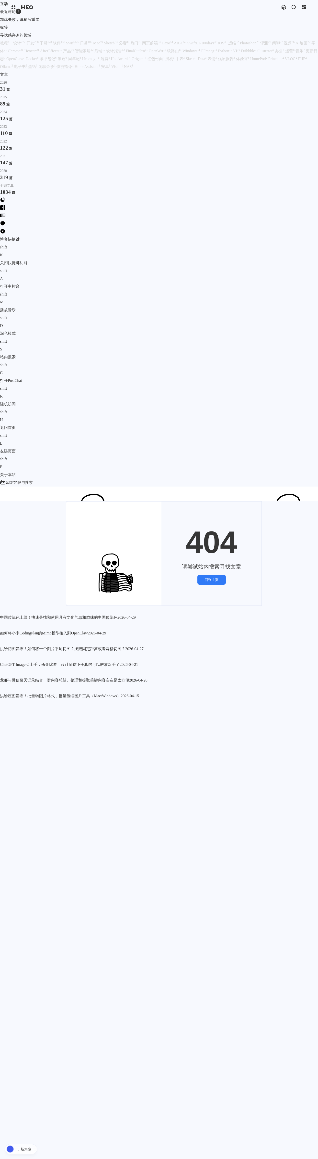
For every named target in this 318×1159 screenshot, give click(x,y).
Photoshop (250, 43)
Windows (191, 51)
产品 (68, 51)
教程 (6, 43)
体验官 (242, 59)
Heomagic (91, 59)
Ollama (6, 66)
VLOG (291, 59)
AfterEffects (51, 51)
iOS (222, 43)
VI (236, 51)
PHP (302, 59)
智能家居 (84, 51)
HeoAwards (121, 59)
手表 (180, 59)
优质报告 (226, 59)
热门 (135, 43)
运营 (290, 51)
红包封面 (155, 59)
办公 (279, 51)
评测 (265, 43)
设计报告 (115, 51)
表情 (212, 59)
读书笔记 (48, 59)
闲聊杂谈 (47, 66)
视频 (289, 43)
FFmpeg (209, 51)
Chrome (15, 51)
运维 (233, 43)
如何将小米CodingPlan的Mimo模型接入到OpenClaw (44, 745)
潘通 (62, 59)
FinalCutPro (137, 51)
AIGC (180, 43)
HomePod (258, 59)
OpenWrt (157, 51)
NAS (128, 66)
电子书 (20, 66)
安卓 (105, 66)
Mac (98, 43)
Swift (72, 43)
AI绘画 (302, 43)
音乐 (300, 51)
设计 (19, 43)
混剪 (105, 59)
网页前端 (151, 43)
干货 (46, 43)
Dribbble (248, 51)
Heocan (31, 51)
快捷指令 (65, 66)
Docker (31, 59)
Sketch (111, 43)
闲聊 (277, 43)
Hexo (167, 43)
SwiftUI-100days (202, 43)
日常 (86, 43)
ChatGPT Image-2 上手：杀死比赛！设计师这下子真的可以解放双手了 (60, 904)
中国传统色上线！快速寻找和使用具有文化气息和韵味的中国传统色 (58, 719)
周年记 (74, 59)
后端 (99, 51)
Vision (117, 66)
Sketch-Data (196, 59)
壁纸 (32, 66)
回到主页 (211, 572)
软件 (59, 43)
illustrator (265, 51)
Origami (139, 59)
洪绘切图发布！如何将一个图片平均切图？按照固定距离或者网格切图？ (62, 771)
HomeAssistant (87, 66)
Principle (276, 59)
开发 (32, 43)
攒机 (170, 59)
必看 (124, 43)
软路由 (174, 51)
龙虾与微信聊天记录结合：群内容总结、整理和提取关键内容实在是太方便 (64, 1037)
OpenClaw (15, 59)
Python (225, 51)
